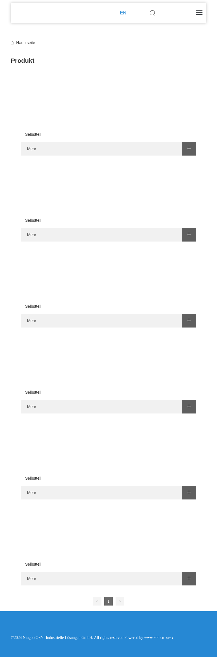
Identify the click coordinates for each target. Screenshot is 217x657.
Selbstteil (33, 134)
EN (123, 12)
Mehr (31, 149)
